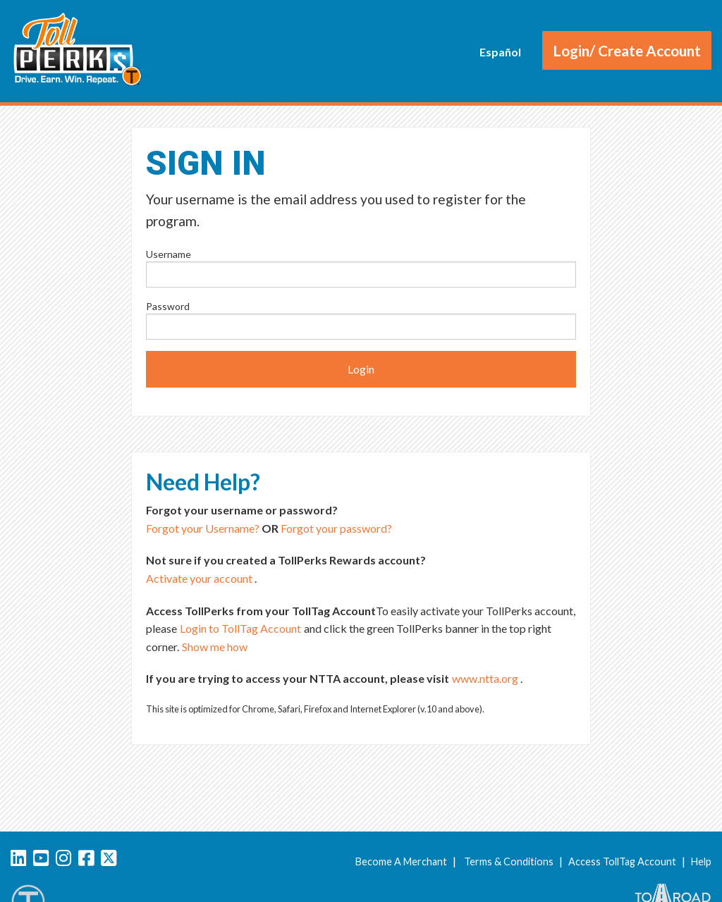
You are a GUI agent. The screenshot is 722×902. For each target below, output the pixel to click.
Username (168, 254)
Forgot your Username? (202, 528)
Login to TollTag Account (240, 628)
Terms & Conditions (508, 861)
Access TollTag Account (622, 861)
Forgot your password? (336, 528)
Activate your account (199, 578)
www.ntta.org (485, 678)
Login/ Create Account (627, 50)
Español (500, 51)
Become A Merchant (401, 861)
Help (701, 861)
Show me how (214, 646)
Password (168, 306)
